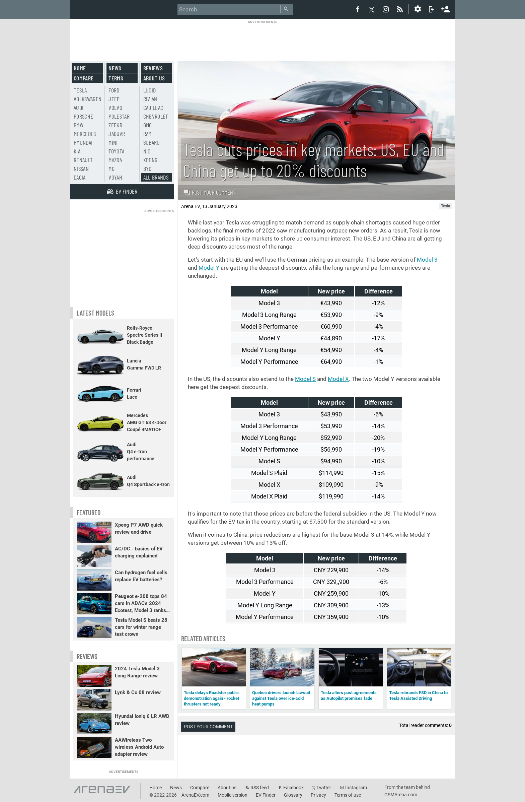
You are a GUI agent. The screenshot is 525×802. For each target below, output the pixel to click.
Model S (305, 379)
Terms (115, 78)
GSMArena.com (400, 794)
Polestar (119, 116)
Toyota (116, 151)
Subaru (151, 142)
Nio (147, 151)
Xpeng (150, 159)
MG (111, 168)
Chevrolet (155, 116)
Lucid (149, 90)
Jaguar (116, 133)
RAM (147, 133)
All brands (156, 177)
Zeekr (115, 125)
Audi (78, 107)
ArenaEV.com (195, 795)
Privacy (318, 795)
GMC (147, 125)
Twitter (323, 787)
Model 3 (427, 259)
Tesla (80, 90)
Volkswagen (88, 99)
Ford (113, 90)
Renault (83, 159)
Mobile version (232, 795)
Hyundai (83, 142)
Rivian (150, 99)
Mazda (115, 159)
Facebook (293, 787)
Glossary (293, 795)
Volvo (115, 107)
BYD (147, 168)
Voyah (115, 177)
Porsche (83, 116)
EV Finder (266, 795)
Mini (113, 142)
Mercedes (85, 133)
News (114, 68)
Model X (338, 379)
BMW (78, 125)
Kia (77, 151)
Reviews (153, 68)
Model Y (209, 267)
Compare (83, 78)
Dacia (80, 177)
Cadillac (153, 107)
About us (154, 78)
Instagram (356, 787)
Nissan (81, 168)
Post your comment (209, 192)
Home (80, 68)
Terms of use (347, 795)
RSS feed (259, 787)
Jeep (114, 99)
